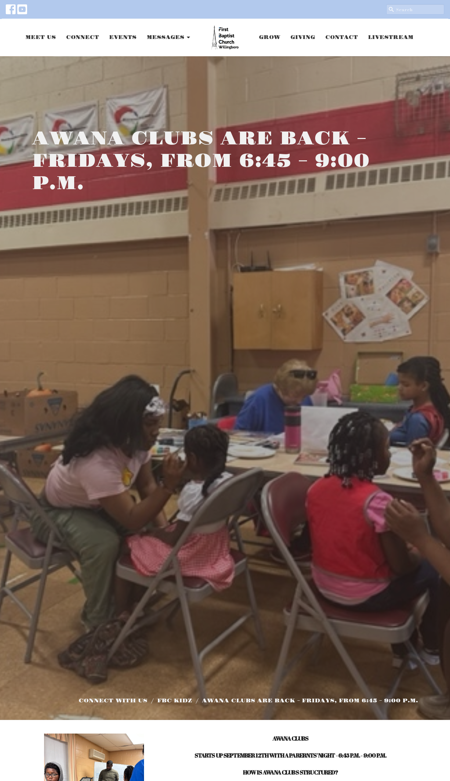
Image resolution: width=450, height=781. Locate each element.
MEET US (40, 37)
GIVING (302, 37)
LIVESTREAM (390, 37)
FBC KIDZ (174, 700)
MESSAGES (169, 37)
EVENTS (123, 37)
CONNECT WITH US (113, 700)
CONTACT (341, 37)
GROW (269, 37)
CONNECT (82, 37)
